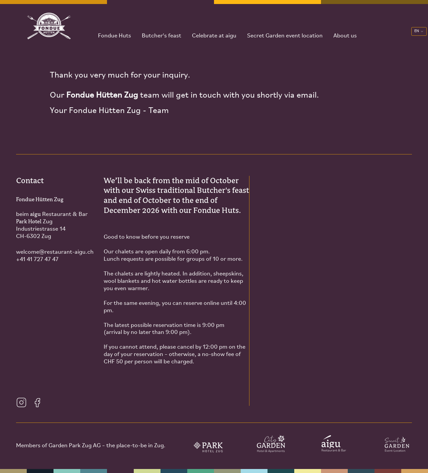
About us (339, 30)
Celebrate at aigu (209, 30)
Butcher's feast (156, 30)
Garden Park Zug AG (74, 446)
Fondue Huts (109, 30)
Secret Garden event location (279, 30)
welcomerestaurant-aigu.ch (55, 252)
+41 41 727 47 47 (37, 259)
